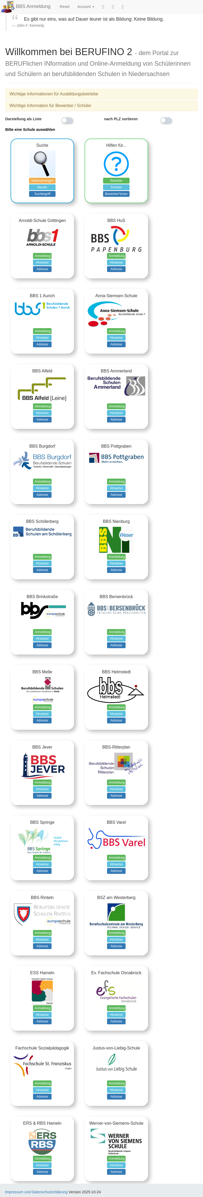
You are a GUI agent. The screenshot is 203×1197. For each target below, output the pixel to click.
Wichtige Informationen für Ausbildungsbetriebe (54, 94)
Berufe (42, 187)
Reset (65, 7)
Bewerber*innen (116, 194)
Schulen (116, 187)
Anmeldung (43, 256)
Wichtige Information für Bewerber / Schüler (50, 105)
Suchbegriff (42, 194)
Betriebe (116, 181)
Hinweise (42, 262)
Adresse (42, 269)
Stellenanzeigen (42, 181)
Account (85, 7)
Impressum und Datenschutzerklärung (36, 1192)
